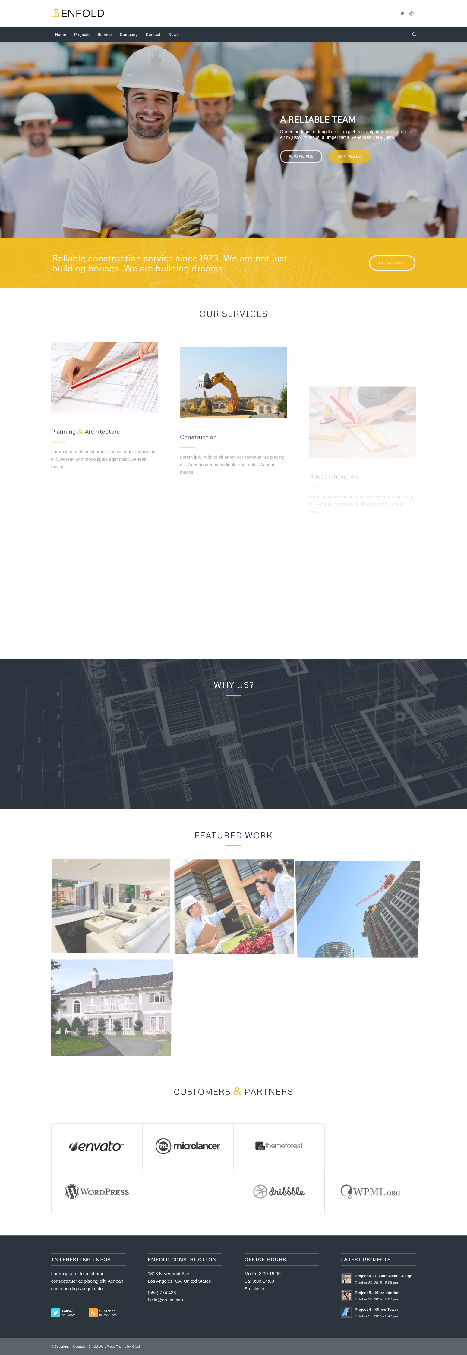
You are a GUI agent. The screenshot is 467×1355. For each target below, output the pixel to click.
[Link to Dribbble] (411, 13)
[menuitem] (60, 34)
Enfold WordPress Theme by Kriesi (114, 1346)
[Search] (412, 34)
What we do (349, 152)
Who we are (301, 152)
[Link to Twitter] (402, 13)
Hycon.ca (79, 1346)
